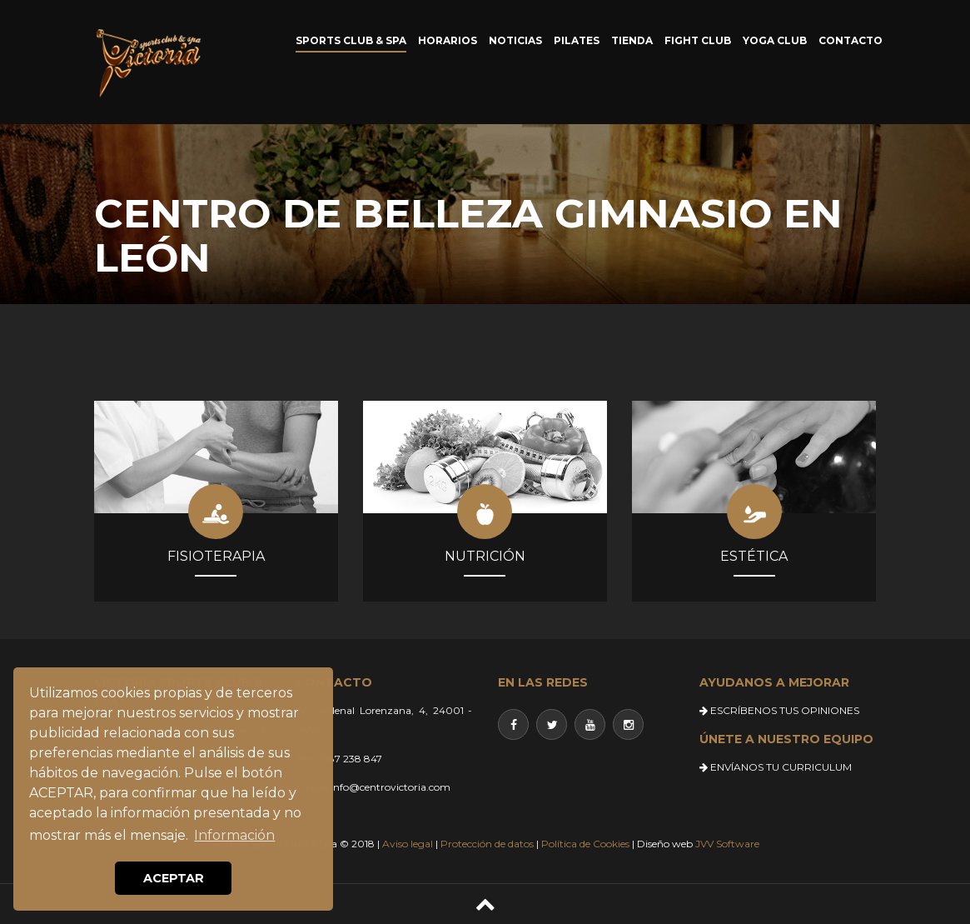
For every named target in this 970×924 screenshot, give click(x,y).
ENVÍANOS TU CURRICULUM (775, 767)
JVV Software (727, 843)
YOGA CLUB (775, 40)
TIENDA (632, 40)
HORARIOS (447, 40)
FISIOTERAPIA (216, 556)
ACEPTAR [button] (173, 878)
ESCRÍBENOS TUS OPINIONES (779, 710)
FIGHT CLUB (697, 40)
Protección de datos (487, 843)
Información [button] (234, 835)
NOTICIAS (515, 40)
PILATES (576, 40)
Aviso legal (407, 843)
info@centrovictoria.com (390, 787)
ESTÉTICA (754, 556)
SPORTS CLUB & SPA (351, 40)
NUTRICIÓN (485, 556)
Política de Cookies (585, 843)
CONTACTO (850, 40)
